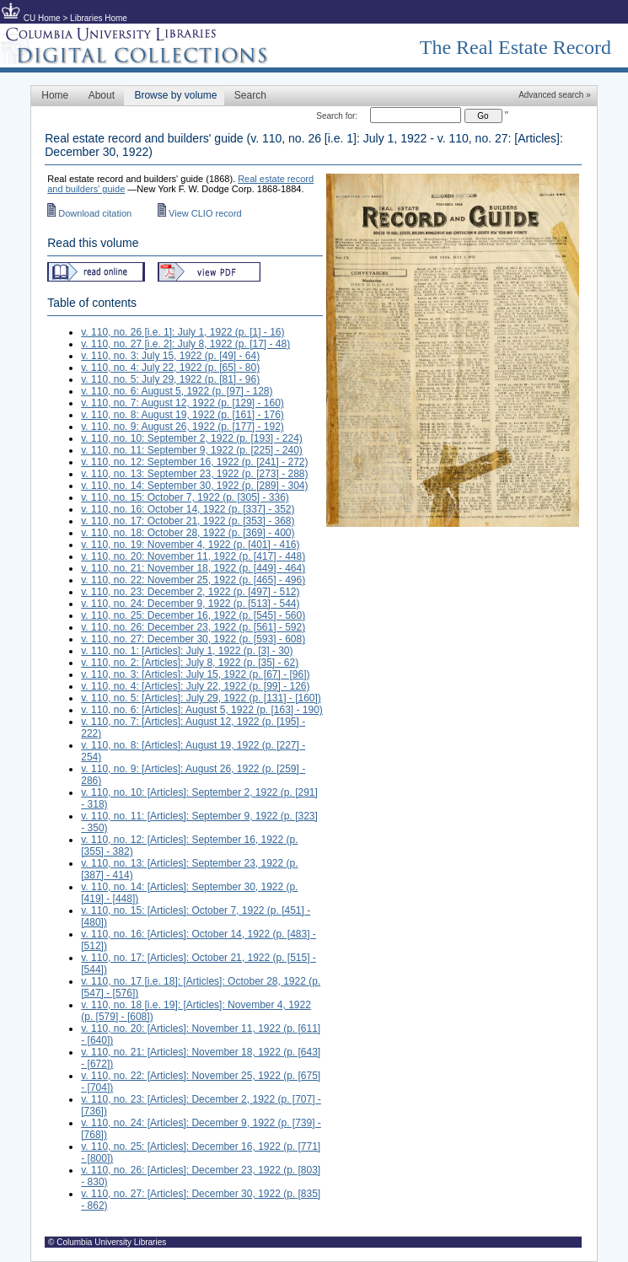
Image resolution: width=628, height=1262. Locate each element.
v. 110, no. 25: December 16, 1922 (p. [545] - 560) (193, 615)
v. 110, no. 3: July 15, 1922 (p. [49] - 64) (170, 356)
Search (250, 95)
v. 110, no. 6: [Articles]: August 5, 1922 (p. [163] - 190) (202, 710)
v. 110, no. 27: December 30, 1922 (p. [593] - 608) (193, 639)
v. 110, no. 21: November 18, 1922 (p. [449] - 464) (193, 568)
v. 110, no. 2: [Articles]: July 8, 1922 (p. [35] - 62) (189, 663)
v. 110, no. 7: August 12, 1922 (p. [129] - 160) (182, 403)
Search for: (336, 116)
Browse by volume (175, 95)
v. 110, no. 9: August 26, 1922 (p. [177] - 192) (182, 426)
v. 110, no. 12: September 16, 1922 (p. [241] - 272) (194, 462)
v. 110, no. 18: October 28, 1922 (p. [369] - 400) (187, 533)
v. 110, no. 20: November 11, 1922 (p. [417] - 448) (193, 556)
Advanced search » (554, 94)
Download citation (89, 213)
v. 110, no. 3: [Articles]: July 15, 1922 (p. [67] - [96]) (195, 674)
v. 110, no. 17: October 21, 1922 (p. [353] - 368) (187, 521)
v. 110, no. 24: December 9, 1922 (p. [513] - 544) (190, 604)
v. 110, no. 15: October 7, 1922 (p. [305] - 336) (185, 497)
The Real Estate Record (515, 47)
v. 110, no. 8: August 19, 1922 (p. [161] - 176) (182, 415)
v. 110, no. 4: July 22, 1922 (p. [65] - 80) (170, 367)
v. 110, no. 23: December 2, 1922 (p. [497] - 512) (190, 592)
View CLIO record (200, 213)
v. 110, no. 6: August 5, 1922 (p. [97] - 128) (176, 391)
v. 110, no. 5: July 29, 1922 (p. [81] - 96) (170, 379)
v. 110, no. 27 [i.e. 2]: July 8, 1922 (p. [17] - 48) (185, 344)
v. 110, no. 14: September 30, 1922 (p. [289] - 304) (194, 485)
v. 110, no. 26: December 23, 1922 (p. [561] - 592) (193, 627)
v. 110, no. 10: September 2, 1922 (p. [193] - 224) (192, 438)
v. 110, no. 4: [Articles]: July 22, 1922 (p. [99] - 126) (195, 686)
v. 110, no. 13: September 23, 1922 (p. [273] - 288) (194, 474)
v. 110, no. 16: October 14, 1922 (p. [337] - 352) (187, 509)
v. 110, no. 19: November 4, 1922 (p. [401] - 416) (190, 544)
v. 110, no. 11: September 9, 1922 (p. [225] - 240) (192, 450)
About (102, 95)
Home (54, 95)
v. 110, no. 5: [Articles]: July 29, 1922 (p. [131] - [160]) (201, 698)
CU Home (42, 18)
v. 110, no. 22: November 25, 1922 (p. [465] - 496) (193, 580)
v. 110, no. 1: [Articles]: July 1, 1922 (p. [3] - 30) (187, 651)
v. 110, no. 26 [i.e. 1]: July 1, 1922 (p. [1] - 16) (182, 332)
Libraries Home (98, 18)
